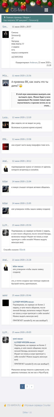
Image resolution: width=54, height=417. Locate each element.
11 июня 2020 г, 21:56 (21, 75)
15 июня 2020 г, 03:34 (21, 225)
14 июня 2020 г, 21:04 (21, 181)
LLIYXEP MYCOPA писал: (23, 302)
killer (5, 181)
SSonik (22, 249)
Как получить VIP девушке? (16, 20)
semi (4, 295)
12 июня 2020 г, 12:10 (21, 117)
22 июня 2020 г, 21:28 (21, 260)
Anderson (33, 62)
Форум (26, 17)
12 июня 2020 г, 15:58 (21, 139)
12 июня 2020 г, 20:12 (21, 161)
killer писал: (18, 266)
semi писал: (18, 338)
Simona (6, 26)
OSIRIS (6, 139)
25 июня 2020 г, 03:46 (21, 295)
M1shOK (6, 75)
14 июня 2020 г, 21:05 (21, 203)
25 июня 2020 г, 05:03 (21, 332)
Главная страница (14, 17)
